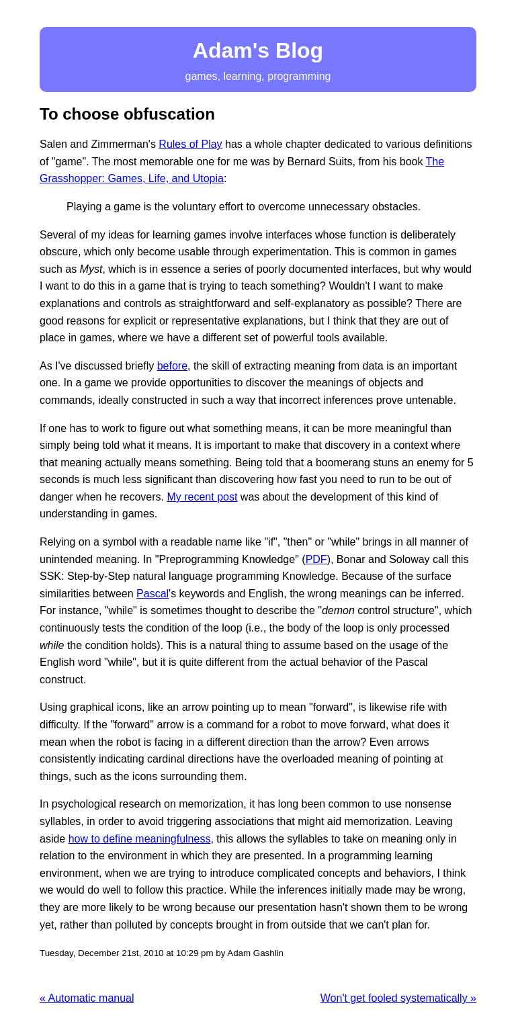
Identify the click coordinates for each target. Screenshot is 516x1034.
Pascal (152, 593)
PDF (316, 559)
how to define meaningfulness (140, 839)
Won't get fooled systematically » (398, 998)
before (172, 366)
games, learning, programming (258, 58)
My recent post (202, 497)
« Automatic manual (87, 998)
